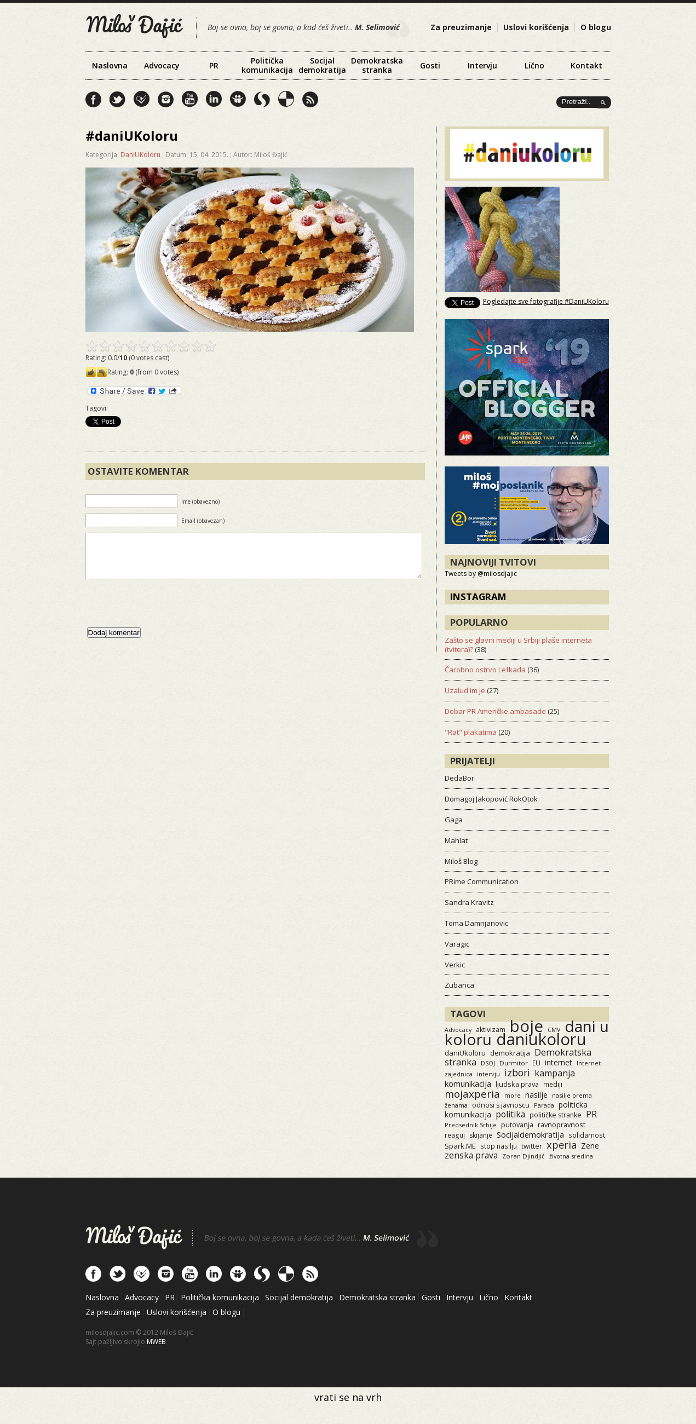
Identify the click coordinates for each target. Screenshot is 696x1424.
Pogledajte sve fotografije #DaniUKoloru (546, 301)
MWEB (156, 1341)
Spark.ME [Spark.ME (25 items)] (460, 1146)
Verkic (455, 965)
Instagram (478, 596)
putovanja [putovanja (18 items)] (517, 1124)
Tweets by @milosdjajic (481, 573)
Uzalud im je (465, 690)
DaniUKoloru (140, 154)
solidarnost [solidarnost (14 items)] (586, 1135)
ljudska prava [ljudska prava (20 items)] (517, 1084)
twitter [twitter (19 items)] (531, 1146)
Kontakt (586, 65)
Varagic (457, 944)
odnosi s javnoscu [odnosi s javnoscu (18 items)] (501, 1105)
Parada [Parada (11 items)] (544, 1105)
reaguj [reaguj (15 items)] (455, 1135)
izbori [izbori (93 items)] (517, 1072)
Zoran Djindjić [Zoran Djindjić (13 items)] (523, 1156)
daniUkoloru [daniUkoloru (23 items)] (465, 1053)
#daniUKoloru (131, 135)
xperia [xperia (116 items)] (562, 1144)
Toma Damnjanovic (476, 923)
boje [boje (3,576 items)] (526, 1026)
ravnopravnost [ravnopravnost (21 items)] (561, 1124)
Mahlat (456, 840)
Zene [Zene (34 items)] (590, 1145)
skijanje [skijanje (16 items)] (480, 1135)
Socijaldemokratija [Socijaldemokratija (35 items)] (530, 1134)
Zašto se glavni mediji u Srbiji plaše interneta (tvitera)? (518, 644)
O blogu (595, 27)
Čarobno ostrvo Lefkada (485, 669)
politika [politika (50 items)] (510, 1114)
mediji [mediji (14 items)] (552, 1084)
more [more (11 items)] (512, 1095)
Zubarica (459, 985)
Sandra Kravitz (469, 902)
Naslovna (110, 65)
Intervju (482, 65)
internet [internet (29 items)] (558, 1062)
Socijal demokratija (322, 65)
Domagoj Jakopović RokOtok (491, 799)
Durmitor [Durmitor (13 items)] (513, 1063)
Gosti (430, 65)
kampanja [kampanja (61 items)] (554, 1073)
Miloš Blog (461, 861)
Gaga (454, 820)
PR (213, 65)
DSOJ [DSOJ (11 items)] (488, 1063)
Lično (534, 65)
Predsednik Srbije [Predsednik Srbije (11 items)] (471, 1125)
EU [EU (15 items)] (536, 1062)
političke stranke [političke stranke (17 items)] (556, 1115)
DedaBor (459, 778)
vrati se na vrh (348, 1397)
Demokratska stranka (377, 65)
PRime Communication (482, 881)
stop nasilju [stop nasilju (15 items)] (498, 1145)
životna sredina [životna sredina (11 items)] (571, 1156)
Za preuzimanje (461, 27)
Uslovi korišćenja (536, 27)
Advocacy (162, 65)
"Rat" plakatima (471, 732)
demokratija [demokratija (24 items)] (510, 1053)
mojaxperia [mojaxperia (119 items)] (472, 1093)
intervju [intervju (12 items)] (488, 1074)
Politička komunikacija (267, 65)
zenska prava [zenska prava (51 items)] (471, 1155)
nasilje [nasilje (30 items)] (536, 1094)
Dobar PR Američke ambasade (495, 711)
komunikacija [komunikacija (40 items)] (468, 1083)
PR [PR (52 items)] (591, 1114)
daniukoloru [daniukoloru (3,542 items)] (541, 1039)
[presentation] (168, 614)
